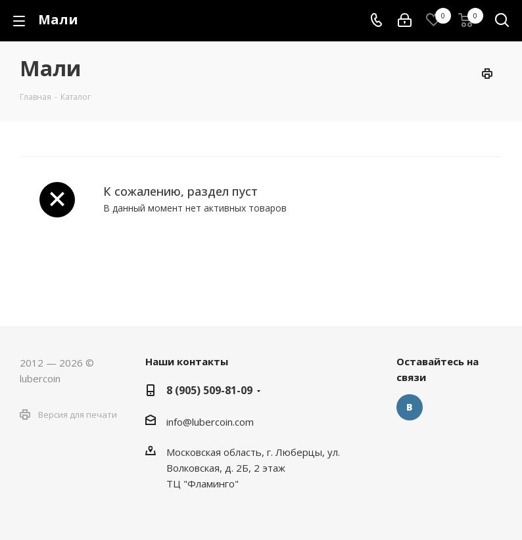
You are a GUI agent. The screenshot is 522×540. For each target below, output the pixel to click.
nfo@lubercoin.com (211, 421)
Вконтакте (409, 407)
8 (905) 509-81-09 (209, 390)
